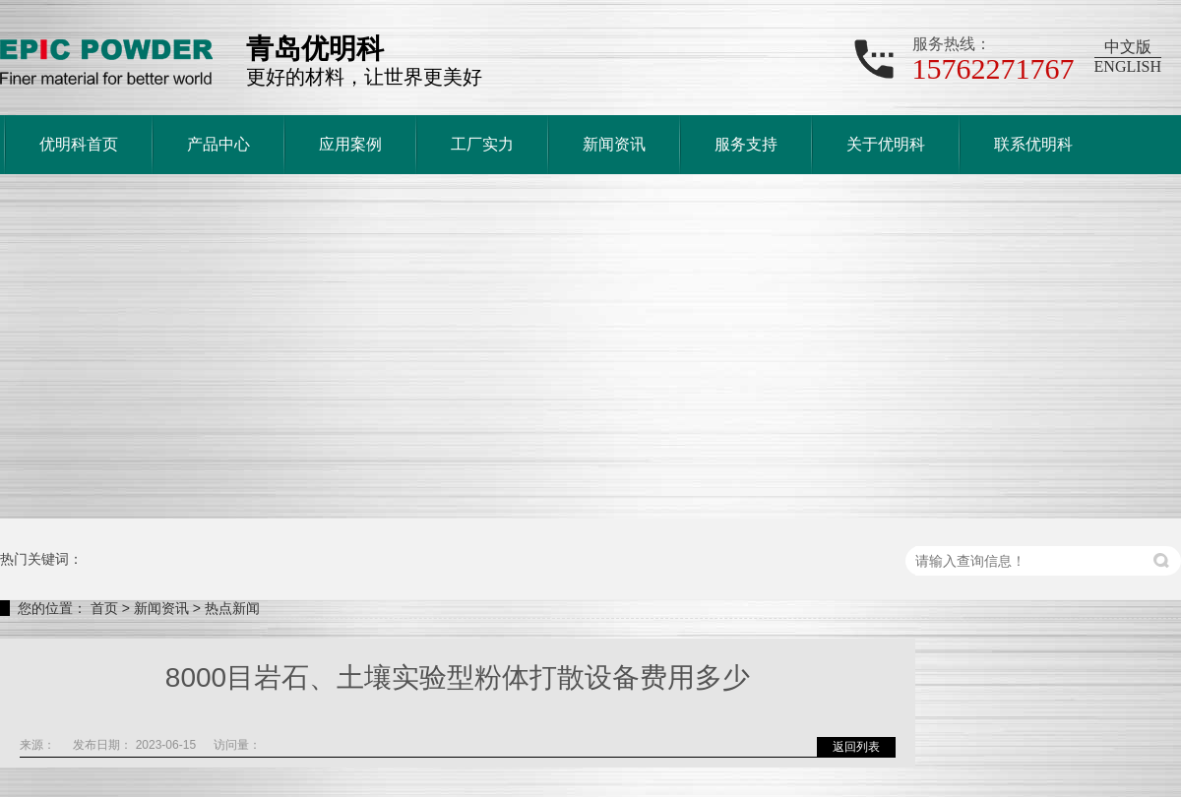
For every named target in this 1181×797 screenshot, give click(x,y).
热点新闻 (232, 608)
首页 (104, 608)
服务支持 (746, 144)
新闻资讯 (614, 144)
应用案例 (350, 144)
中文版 (1127, 46)
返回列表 (856, 747)
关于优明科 (885, 144)
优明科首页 (78, 144)
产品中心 (218, 144)
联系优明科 (1033, 144)
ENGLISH (1127, 66)
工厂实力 (482, 144)
